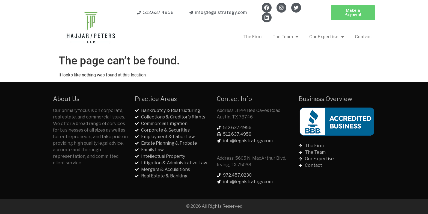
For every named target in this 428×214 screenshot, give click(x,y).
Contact (363, 36)
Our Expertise (326, 37)
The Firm (252, 36)
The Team (285, 37)
